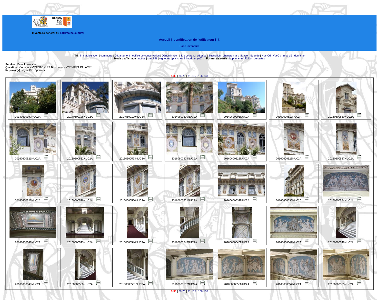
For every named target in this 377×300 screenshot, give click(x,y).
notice (141, 58)
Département (122, 55)
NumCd (266, 55)
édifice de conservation (146, 55)
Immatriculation (89, 55)
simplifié (152, 58)
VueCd (277, 55)
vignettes (164, 58)
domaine (299, 55)
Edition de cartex (255, 58)
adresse (201, 55)
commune (106, 55)
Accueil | (165, 39)
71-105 (192, 76)
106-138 (203, 76)
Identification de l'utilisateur (193, 39)
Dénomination (170, 55)
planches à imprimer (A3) (187, 58)
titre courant (187, 55)
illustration (214, 55)
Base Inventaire (189, 46)
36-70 (182, 76)
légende (254, 55)
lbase (244, 55)
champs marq (231, 55)
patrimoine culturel (72, 32)
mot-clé (287, 55)
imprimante (236, 58)
